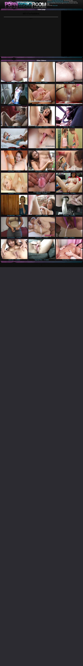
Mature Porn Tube (51, 1)
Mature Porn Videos (59, 1)
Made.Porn (66, 1)
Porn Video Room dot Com (57, 0)
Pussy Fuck (55, 5)
